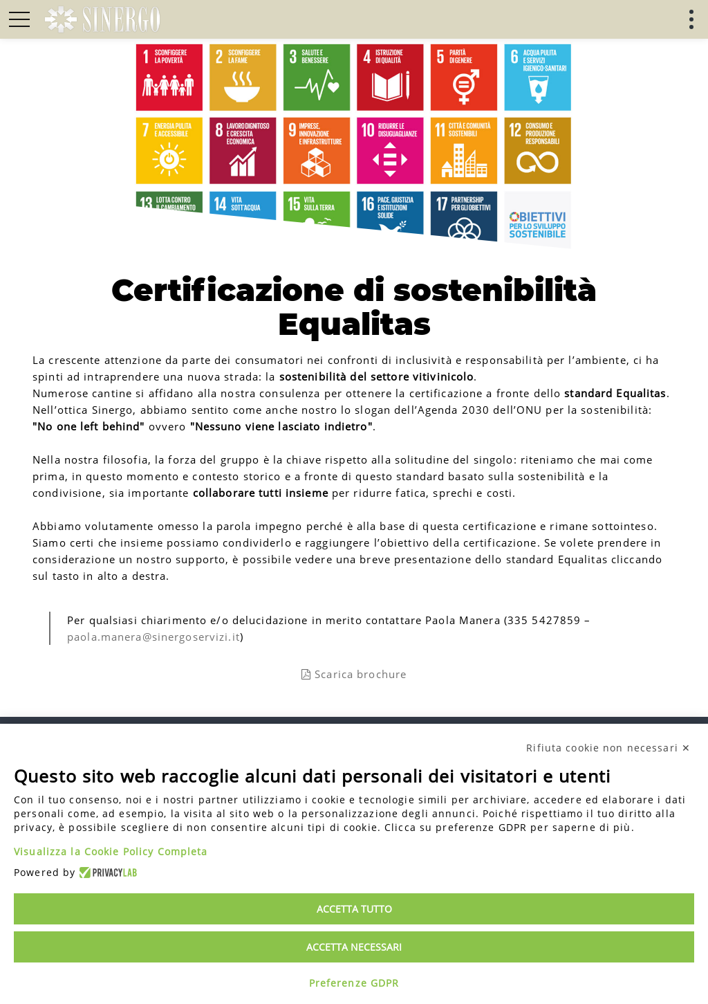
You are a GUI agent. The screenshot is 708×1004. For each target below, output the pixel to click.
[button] (19, 19)
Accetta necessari (354, 946)
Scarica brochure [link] (354, 674)
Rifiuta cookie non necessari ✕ (608, 747)
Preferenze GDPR (354, 982)
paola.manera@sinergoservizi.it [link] (153, 637)
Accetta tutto (354, 908)
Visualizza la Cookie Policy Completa (111, 851)
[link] (102, 19)
